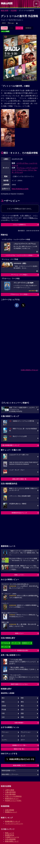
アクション (11, 23)
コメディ (4, 740)
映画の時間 (4, 10)
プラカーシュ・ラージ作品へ (19, 294)
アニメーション (26, 732)
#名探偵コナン (26, 643)
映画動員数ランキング (12, 821)
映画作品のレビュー (12, 798)
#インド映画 (5, 31)
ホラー (23, 740)
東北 (22, 706)
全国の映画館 (9, 810)
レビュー (18, 28)
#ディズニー (5, 647)
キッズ (23, 736)
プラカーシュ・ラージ (25, 170)
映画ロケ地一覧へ (19, 749)
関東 (22, 698)
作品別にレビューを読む (13, 800)
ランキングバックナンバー (14, 823)
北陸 (22, 709)
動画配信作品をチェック (19, 513)
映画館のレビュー (11, 812)
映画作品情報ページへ (9, 770)
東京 (3, 698)
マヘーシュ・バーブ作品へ (19, 274)
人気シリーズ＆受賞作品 (13, 796)
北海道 (4, 706)
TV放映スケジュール (12, 837)
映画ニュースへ (19, 575)
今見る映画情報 (10, 839)
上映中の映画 (9, 790)
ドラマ (4, 23)
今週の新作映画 (10, 792)
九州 (3, 717)
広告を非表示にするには (29, 370)
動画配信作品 (9, 835)
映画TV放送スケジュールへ (19, 684)
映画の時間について (19, 765)
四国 (22, 713)
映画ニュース (9, 833)
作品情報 (14, 10)
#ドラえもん (5, 643)
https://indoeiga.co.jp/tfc (20, 189)
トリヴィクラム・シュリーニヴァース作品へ (19, 255)
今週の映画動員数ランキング (10, 445)
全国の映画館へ (19, 723)
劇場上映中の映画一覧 (19, 479)
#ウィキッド (15, 643)
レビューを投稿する (19, 224)
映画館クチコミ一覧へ (19, 745)
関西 (3, 702)
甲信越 (4, 709)
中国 (3, 713)
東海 (22, 702)
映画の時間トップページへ (10, 774)
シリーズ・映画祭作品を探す (19, 650)
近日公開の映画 (10, 794)
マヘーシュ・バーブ (24, 168)
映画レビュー (19, 633)
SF (2, 736)
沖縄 (22, 717)
